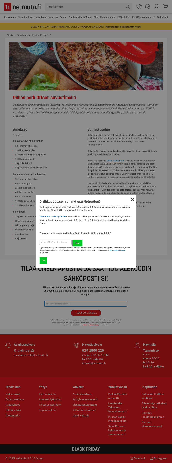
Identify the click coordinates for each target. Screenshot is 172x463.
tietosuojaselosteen (117, 250)
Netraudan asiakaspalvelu (53, 216)
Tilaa (77, 243)
